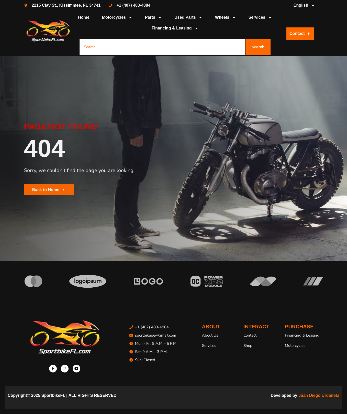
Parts (153, 17)
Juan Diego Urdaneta (318, 395)
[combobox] (162, 47)
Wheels (225, 17)
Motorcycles (117, 17)
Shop (247, 345)
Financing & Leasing (175, 28)
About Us (210, 335)
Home (83, 17)
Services (260, 17)
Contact (249, 335)
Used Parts (188, 17)
